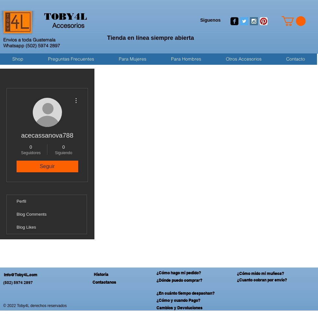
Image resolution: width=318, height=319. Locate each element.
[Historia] (101, 274)
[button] (294, 21)
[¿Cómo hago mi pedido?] (181, 273)
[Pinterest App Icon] (264, 21)
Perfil (21, 201)
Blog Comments (31, 214)
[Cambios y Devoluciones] (189, 308)
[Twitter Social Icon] (244, 21)
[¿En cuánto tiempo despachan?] (189, 293)
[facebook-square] (234, 21)
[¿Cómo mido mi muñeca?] (268, 273)
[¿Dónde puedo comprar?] (183, 281)
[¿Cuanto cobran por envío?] (268, 280)
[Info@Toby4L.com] (41, 275)
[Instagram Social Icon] (254, 21)
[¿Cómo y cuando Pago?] (189, 300)
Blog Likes (26, 227)
